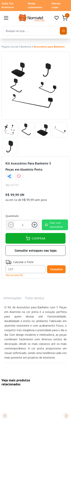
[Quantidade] (22, 224)
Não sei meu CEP (14, 274)
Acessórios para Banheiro (49, 46)
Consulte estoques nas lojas (36, 250)
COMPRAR (35, 238)
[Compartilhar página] (9, 176)
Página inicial (10, 46)
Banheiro (25, 46)
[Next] (66, 416)
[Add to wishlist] (19, 176)
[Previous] (5, 416)
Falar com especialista (54, 224)
